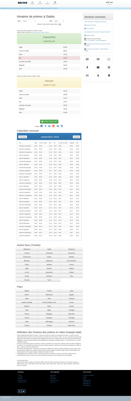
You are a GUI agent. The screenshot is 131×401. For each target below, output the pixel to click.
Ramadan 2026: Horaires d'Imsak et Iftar (95, 32)
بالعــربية (109, 3)
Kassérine (71, 253)
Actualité (87, 62)
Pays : (19, 21)
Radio (87, 70)
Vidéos (98, 70)
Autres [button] (55, 3)
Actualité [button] (32, 3)
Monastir (27, 261)
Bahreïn (26, 306)
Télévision (109, 62)
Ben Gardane (71, 261)
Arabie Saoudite (27, 302)
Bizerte (49, 268)
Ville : (51, 21)
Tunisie (49, 291)
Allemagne (49, 321)
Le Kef (27, 272)
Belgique (49, 314)
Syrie (27, 298)
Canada (49, 325)
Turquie (26, 325)
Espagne (49, 318)
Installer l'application (49, 121)
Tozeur (71, 264)
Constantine (91, 40)
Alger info (52, 382)
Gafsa (27, 276)
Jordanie (71, 298)
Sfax (71, 276)
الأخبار (98, 62)
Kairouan (49, 276)
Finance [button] (40, 3)
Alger (85, 40)
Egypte (71, 295)
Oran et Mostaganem (100, 40)
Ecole (84, 378)
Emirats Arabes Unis (49, 302)
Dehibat (49, 264)
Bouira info (53, 378)
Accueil (20, 375)
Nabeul (71, 268)
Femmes (98, 78)
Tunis (49, 280)
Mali (26, 310)
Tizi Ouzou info (54, 380)
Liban (49, 298)
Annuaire (20, 378)
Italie (26, 321)
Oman (72, 302)
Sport (109, 70)
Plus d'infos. (55, 8)
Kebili (49, 249)
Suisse (27, 318)
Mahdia (71, 257)
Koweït (71, 306)
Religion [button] (47, 3)
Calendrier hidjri (89, 35)
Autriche (71, 321)
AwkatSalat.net (87, 385)
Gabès (71, 272)
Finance (87, 78)
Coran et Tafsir (89, 28)
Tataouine (71, 249)
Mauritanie (49, 295)
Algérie (27, 291)
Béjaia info (53, 375)
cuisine (109, 78)
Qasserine (49, 272)
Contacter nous (22, 382)
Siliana (49, 257)
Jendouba (49, 253)
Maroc (27, 295)
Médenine (27, 249)
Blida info (52, 377)
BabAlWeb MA (87, 380)
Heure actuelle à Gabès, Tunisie (40, 32)
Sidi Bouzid (27, 257)
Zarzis (27, 264)
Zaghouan (49, 261)
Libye (71, 291)
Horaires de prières (90, 25)
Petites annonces (22, 380)
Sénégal (71, 310)
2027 (105, 21)
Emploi (85, 377)
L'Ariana (27, 253)
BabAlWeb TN (86, 383)
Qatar (49, 306)
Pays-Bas (71, 314)
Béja (26, 268)
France (27, 314)
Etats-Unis (71, 325)
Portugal (71, 318)
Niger (49, 310)
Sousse (26, 280)
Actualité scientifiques (88, 375)
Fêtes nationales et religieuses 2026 (93, 21)
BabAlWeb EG (87, 382)
